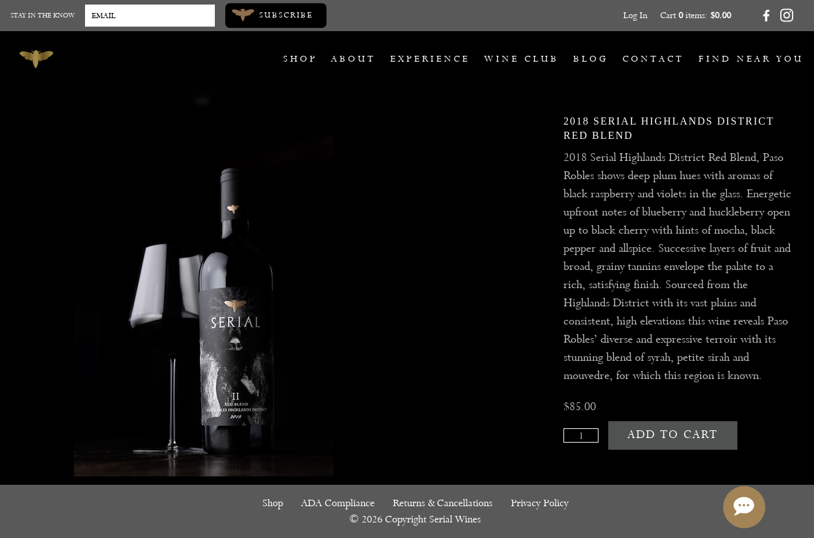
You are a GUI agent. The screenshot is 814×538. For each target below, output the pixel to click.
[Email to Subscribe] (150, 16)
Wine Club (521, 59)
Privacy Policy (540, 502)
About (353, 59)
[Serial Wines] (36, 59)
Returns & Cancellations (443, 502)
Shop (300, 59)
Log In (635, 15)
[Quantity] (580, 435)
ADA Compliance (338, 502)
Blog (590, 59)
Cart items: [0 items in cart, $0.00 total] (695, 15)
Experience (430, 59)
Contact (653, 59)
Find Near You (751, 59)
